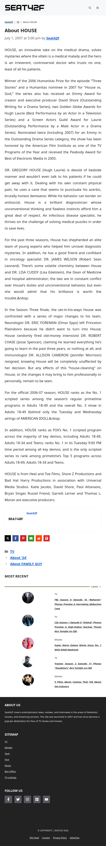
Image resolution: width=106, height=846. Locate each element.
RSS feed (34, 837)
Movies (8, 747)
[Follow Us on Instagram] (27, 799)
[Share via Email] (31, 538)
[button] (90, 7)
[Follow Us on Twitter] (18, 799)
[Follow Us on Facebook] (8, 799)
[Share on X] (8, 538)
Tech (7, 753)
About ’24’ (18, 557)
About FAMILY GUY (26, 563)
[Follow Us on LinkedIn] (37, 799)
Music (8, 765)
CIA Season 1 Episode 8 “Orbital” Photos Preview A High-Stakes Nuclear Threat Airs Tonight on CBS (78, 627)
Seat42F (9, 22)
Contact (46, 837)
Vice (7, 759)
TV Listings (10, 777)
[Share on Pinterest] (23, 538)
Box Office (10, 771)
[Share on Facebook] (15, 538)
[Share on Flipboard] (46, 538)
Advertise (74, 837)
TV (18, 22)
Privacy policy (60, 837)
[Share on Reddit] (39, 538)
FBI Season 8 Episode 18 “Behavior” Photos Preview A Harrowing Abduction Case (78, 604)
